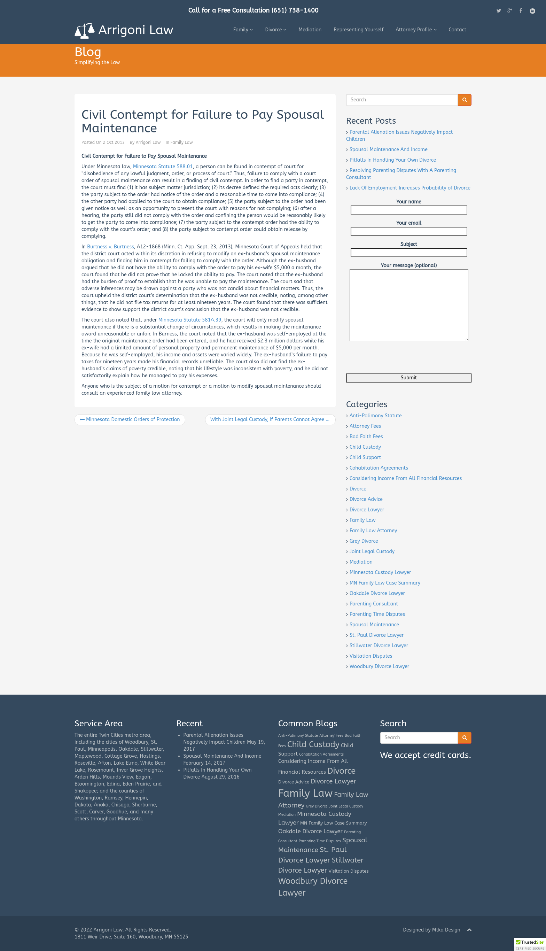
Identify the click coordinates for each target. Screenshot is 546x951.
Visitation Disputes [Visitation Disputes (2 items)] (349, 871)
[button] (530, 944)
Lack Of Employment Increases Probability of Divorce (410, 188)
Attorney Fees (365, 426)
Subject (409, 248)
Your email (409, 227)
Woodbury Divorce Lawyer (379, 667)
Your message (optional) (409, 269)
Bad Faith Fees (366, 437)
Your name (409, 206)
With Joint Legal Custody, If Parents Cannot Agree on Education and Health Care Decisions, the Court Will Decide (273, 420)
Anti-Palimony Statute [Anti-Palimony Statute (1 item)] (298, 735)
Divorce (275, 30)
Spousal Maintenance (374, 625)
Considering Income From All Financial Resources (406, 478)
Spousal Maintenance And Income (389, 150)
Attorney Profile (416, 30)
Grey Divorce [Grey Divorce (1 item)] (317, 806)
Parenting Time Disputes (377, 614)
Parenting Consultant (374, 604)
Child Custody (365, 447)
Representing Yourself (358, 30)
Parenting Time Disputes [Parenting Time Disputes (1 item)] (320, 841)
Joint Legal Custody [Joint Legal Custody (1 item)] (346, 806)
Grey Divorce (364, 541)
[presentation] (399, 359)
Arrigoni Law (124, 31)
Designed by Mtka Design (431, 930)
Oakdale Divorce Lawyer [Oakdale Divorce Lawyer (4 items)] (310, 831)
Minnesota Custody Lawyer (380, 572)
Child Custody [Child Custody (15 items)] (313, 744)
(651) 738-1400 (295, 10)
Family (243, 30)
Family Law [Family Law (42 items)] (305, 793)
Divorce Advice (366, 499)
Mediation (309, 30)
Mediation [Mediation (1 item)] (287, 814)
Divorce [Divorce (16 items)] (341, 771)
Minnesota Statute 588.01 (163, 167)
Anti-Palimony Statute (376, 416)
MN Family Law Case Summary (385, 583)
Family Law (182, 142)
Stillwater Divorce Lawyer (379, 646)
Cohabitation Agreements (379, 468)
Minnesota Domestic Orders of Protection (130, 420)
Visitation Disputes (371, 656)
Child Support (365, 458)
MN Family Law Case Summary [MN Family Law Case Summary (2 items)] (333, 823)
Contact (458, 30)
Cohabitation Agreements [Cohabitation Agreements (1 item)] (321, 754)
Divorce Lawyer (367, 510)
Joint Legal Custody (372, 552)
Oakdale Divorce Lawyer (377, 593)
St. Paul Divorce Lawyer (377, 635)
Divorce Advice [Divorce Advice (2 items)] (293, 781)
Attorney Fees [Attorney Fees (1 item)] (331, 735)
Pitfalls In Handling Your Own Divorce (393, 160)
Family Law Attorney (373, 531)
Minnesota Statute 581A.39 (189, 320)
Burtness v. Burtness (110, 247)
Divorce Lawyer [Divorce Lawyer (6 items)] (333, 781)
